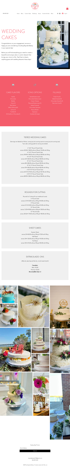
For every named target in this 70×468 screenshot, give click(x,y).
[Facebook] (57, 13)
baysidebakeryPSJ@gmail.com (35, 458)
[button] (67, 8)
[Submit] (35, 451)
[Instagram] (59, 13)
